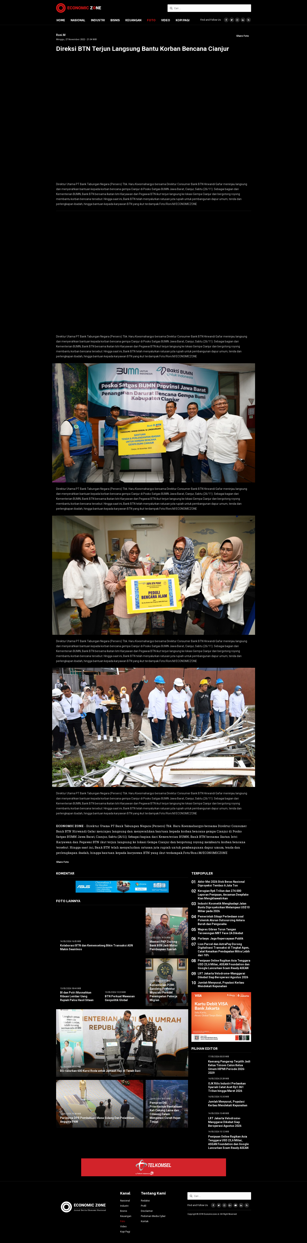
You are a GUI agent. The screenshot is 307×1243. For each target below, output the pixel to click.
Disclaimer (147, 1211)
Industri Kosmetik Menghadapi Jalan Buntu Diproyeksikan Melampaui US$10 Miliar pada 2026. (223, 907)
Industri (98, 20)
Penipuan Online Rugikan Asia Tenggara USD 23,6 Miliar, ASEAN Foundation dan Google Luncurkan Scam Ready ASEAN (224, 964)
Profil (143, 1205)
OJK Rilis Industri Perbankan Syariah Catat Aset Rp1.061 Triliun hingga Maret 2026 (227, 1087)
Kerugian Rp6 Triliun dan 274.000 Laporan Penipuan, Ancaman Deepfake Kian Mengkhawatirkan (223, 894)
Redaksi (145, 1200)
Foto (151, 20)
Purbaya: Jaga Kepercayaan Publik (220, 938)
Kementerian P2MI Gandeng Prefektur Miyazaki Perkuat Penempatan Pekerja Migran (163, 992)
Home (61, 20)
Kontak (144, 1221)
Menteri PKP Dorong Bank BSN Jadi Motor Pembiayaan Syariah (164, 945)
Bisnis (115, 20)
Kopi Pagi (182, 20)
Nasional (78, 20)
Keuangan (133, 20)
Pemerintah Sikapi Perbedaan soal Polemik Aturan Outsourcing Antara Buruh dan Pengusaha (221, 920)
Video (165, 20)
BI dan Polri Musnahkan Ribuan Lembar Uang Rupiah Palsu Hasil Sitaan (77, 996)
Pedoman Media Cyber (153, 1216)
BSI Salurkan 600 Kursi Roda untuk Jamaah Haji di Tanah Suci (100, 1070)
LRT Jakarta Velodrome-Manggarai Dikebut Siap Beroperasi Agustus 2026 (224, 1122)
